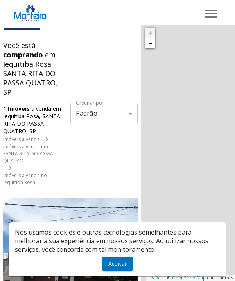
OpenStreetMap (189, 278)
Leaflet (155, 278)
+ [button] (150, 32)
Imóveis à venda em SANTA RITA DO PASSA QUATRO (28, 153)
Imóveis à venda (21, 139)
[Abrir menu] (211, 13)
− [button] (150, 43)
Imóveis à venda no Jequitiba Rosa (25, 179)
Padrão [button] (86, 113)
